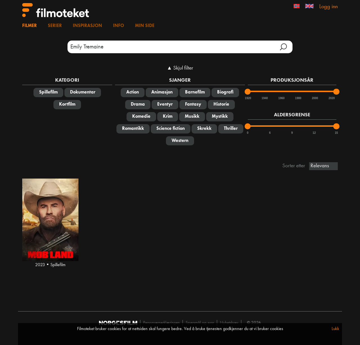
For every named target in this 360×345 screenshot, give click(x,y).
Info (118, 26)
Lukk (335, 329)
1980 (298, 98)
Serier (55, 26)
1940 (264, 98)
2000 (315, 98)
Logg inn (328, 7)
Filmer (29, 26)
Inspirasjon (87, 26)
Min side (144, 26)
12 (314, 132)
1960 (281, 98)
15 (336, 132)
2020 (331, 98)
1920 (248, 98)
